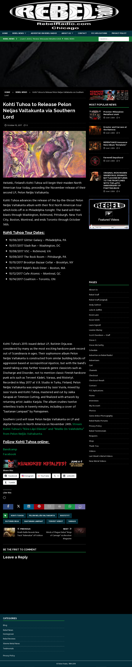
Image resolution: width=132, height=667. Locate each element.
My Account (94, 406)
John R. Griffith (95, 310)
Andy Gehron (95, 305)
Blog (5, 625)
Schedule (93, 350)
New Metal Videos (97, 461)
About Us (66, 33)
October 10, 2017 (14, 125)
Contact (82, 33)
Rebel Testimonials (97, 431)
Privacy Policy (119, 33)
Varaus (72, 521)
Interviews (93, 401)
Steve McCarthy (96, 345)
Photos (92, 411)
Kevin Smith (94, 320)
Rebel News (18, 33)
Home (5, 33)
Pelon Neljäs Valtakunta (42, 515)
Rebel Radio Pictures (98, 421)
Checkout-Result (96, 380)
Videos (92, 451)
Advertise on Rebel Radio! (44, 33)
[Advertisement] (66, 64)
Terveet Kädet (56, 521)
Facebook (9, 454)
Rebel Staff (94, 295)
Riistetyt (65, 515)
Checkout (93, 375)
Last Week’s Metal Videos (100, 456)
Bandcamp (10, 449)
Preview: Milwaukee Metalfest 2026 (113, 113)
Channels (93, 370)
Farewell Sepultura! (113, 157)
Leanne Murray (95, 330)
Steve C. (92, 340)
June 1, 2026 (110, 117)
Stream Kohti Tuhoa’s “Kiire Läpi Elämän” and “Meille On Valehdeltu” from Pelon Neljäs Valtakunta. (43, 429)
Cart (91, 365)
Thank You (94, 446)
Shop (91, 441)
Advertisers (94, 360)
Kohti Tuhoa (17, 515)
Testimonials (8, 648)
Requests (93, 436)
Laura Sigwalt (95, 325)
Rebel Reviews (9, 638)
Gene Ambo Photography (101, 416)
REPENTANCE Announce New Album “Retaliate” (115, 143)
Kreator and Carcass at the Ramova (115, 128)
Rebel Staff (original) (98, 300)
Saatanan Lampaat (33, 521)
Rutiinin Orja (12, 521)
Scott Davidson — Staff (99, 335)
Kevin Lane (94, 315)
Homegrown (8, 634)
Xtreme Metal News (11, 643)
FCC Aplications (99, 33)
